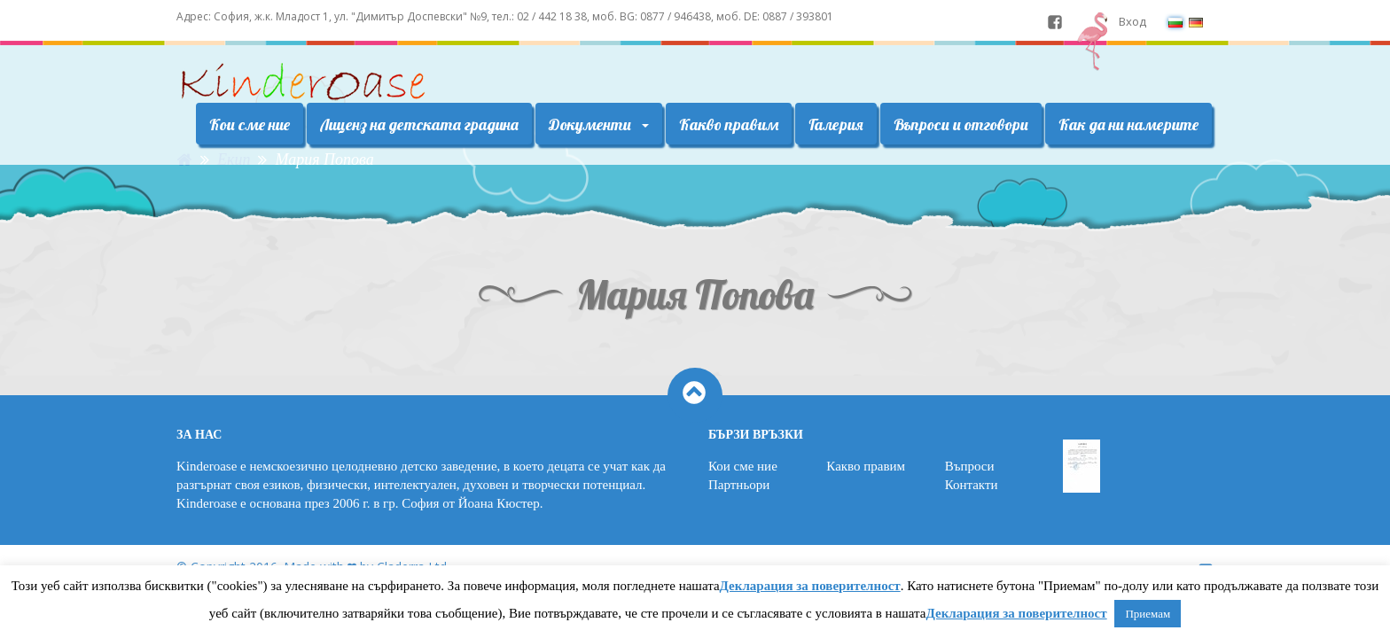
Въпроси (970, 466)
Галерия (835, 124)
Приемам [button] (1147, 613)
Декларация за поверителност (810, 586)
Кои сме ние (249, 124)
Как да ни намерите (1128, 124)
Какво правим (728, 124)
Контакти (971, 485)
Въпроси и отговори (961, 124)
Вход (1132, 21)
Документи (599, 124)
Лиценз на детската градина (419, 124)
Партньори (738, 485)
